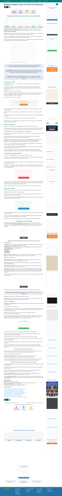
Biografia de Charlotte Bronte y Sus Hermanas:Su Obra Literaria (34, 402)
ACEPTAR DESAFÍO (23, 104)
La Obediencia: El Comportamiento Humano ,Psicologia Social (14, 391)
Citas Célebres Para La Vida (49, 151)
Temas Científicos (28, 490)
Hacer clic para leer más (52, 50)
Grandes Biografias (17, 494)
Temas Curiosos (39, 491)
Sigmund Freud (14, 83)
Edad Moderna (17, 492)
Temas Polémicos (28, 491)
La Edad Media (17, 491)
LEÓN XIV (56, 236)
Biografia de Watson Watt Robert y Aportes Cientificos (12, 402)
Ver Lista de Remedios (23, 208)
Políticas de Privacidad (50, 490)
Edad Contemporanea (18, 493)
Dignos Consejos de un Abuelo (50, 159)
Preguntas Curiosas (39, 492)
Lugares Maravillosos (39, 490)
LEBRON (52, 236)
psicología (21, 34)
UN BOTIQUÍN (55, 69)
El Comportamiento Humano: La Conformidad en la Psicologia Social (15, 392)
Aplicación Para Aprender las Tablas (52, 427)
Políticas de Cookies (49, 491)
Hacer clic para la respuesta (23, 328)
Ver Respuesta (52, 129)
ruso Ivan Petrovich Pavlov (34, 30)
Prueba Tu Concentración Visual (52, 418)
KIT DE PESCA (49, 69)
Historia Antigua (17, 490)
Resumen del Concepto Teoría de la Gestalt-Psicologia (12, 395)
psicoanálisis (11, 84)
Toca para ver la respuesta (23, 237)
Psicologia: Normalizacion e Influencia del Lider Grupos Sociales (14, 393)
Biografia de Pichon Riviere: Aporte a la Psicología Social (13, 394)
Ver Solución (52, 443)
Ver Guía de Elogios (23, 177)
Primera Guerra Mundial (9, 143)
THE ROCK (48, 236)
